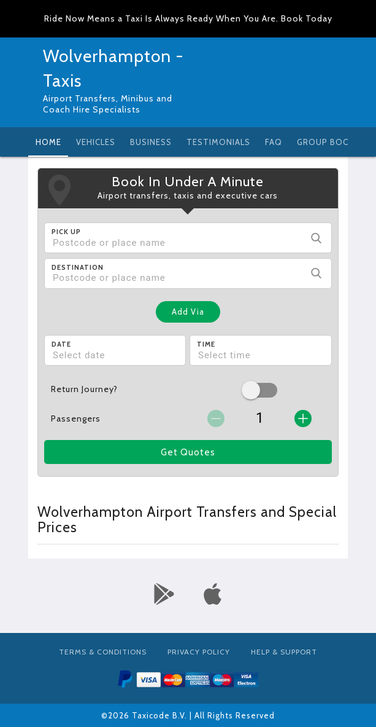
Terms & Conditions (103, 651)
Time (206, 344)
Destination (78, 267)
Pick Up (66, 231)
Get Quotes (188, 452)
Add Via (188, 311)
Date (61, 344)
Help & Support (284, 651)
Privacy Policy (198, 651)
